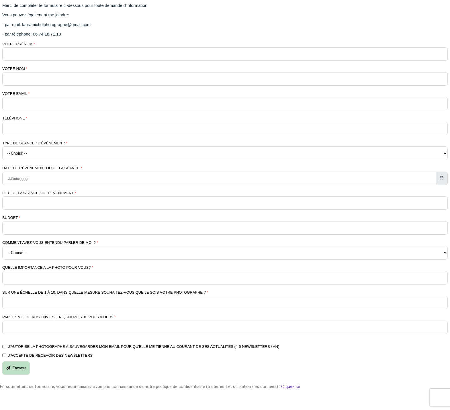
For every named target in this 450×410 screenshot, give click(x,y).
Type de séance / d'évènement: (34, 143)
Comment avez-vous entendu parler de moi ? (50, 242)
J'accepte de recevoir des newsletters (50, 355)
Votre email (16, 93)
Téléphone (14, 118)
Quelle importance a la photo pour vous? (47, 267)
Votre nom (14, 68)
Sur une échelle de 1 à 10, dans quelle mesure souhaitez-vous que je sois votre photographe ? (105, 292)
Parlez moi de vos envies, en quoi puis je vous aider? (59, 317)
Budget (11, 217)
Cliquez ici (290, 386)
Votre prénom (18, 44)
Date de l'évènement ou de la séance (42, 168)
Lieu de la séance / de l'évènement (39, 193)
